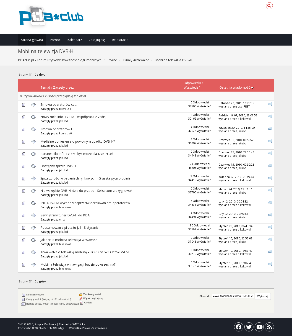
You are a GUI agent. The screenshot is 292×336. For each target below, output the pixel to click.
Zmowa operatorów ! (56, 129)
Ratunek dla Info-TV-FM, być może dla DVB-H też (76, 153)
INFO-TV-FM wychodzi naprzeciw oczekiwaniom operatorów (85, 203)
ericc (62, 219)
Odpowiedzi (192, 83)
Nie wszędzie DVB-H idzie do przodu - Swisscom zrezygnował (86, 190)
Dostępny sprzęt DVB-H (58, 166)
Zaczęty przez (63, 87)
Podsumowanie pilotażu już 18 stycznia (69, 227)
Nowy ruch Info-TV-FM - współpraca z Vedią (73, 117)
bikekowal (244, 119)
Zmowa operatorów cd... (58, 104)
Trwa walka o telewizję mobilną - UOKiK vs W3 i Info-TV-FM (84, 252)
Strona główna (32, 40)
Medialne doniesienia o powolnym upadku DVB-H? (77, 141)
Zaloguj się (97, 40)
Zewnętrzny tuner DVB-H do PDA (65, 215)
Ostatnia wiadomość (236, 87)
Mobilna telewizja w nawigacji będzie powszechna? (77, 264)
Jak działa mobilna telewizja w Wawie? (68, 240)
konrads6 (65, 133)
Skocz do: (205, 296)
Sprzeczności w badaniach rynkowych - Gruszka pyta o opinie (85, 178)
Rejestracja (120, 40)
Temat (45, 87)
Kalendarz (74, 40)
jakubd (63, 121)
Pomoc (55, 40)
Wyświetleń (192, 87)
